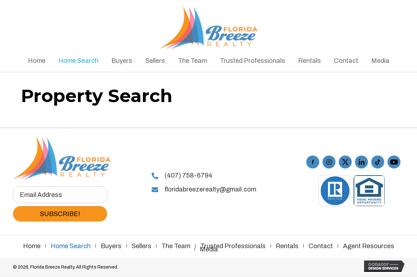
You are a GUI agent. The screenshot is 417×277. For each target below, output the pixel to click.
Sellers (141, 246)
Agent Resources (368, 246)
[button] (60, 214)
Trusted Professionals (233, 246)
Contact (321, 246)
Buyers (111, 246)
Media (209, 249)
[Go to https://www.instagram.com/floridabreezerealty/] (328, 162)
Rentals (287, 246)
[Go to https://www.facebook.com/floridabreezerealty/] (312, 162)
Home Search (71, 246)
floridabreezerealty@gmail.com (210, 189)
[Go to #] (361, 162)
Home (32, 246)
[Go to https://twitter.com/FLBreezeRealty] (345, 162)
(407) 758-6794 (188, 175)
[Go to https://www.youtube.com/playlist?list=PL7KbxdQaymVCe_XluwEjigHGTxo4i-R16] (393, 162)
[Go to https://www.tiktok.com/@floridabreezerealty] (377, 162)
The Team (175, 246)
